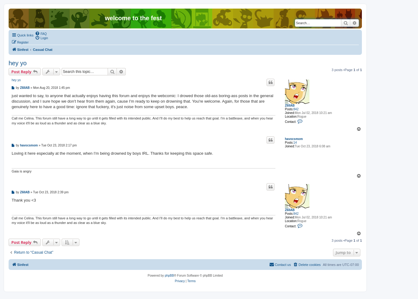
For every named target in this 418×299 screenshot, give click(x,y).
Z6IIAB (290, 105)
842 (296, 109)
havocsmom (294, 139)
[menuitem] (41, 33)
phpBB (169, 275)
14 (295, 142)
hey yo (18, 63)
